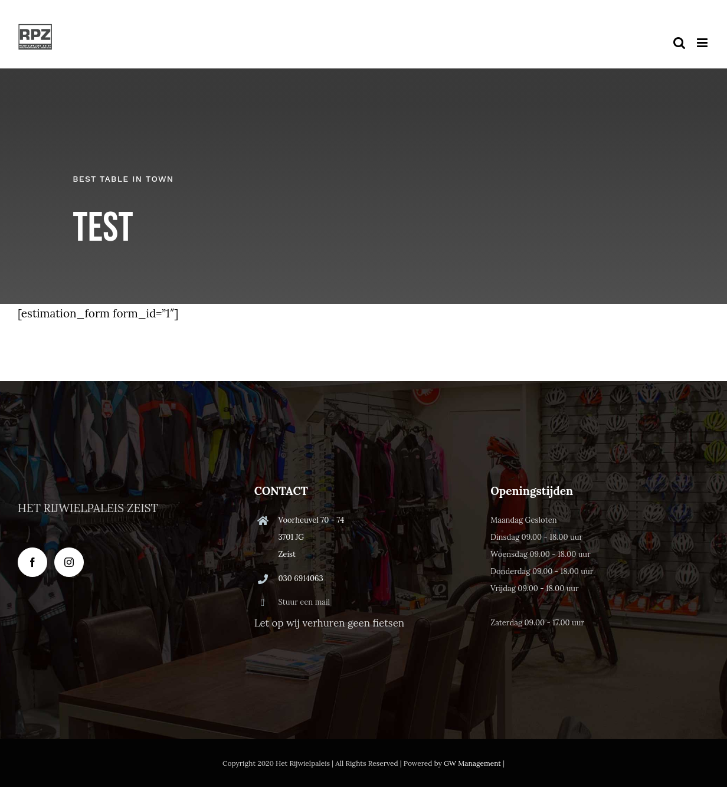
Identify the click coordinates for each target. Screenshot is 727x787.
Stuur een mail (304, 602)
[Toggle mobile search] (679, 43)
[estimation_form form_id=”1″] (98, 313)
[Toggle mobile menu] (703, 43)
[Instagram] (69, 562)
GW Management (472, 763)
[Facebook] (32, 562)
